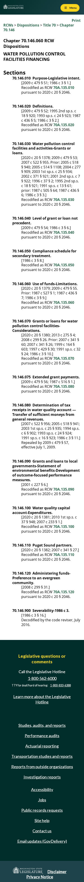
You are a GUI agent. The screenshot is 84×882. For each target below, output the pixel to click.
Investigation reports (42, 776)
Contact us (42, 830)
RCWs (8, 25)
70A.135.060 (63, 302)
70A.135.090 (63, 489)
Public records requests (42, 810)
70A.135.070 (63, 358)
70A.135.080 (63, 386)
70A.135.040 (63, 232)
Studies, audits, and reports (42, 725)
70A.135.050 (63, 264)
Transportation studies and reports (42, 756)
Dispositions (28, 25)
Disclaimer (57, 871)
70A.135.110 (63, 554)
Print (76, 20)
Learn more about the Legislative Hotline (42, 699)
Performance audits (42, 735)
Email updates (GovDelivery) (42, 841)
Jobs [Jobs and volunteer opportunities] (42, 799)
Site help (42, 820)
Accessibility (42, 789)
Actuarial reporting (42, 745)
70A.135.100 (63, 526)
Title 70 (49, 25)
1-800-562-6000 (42, 678)
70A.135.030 (63, 199)
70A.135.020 (63, 124)
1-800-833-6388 (60, 685)
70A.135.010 (63, 87)
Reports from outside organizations (42, 766)
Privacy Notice (39, 876)
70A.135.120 (63, 591)
